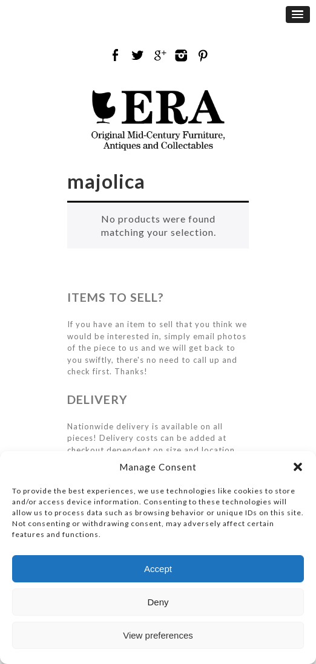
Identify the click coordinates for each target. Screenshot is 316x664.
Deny (157, 602)
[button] (298, 467)
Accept (158, 569)
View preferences (158, 635)
